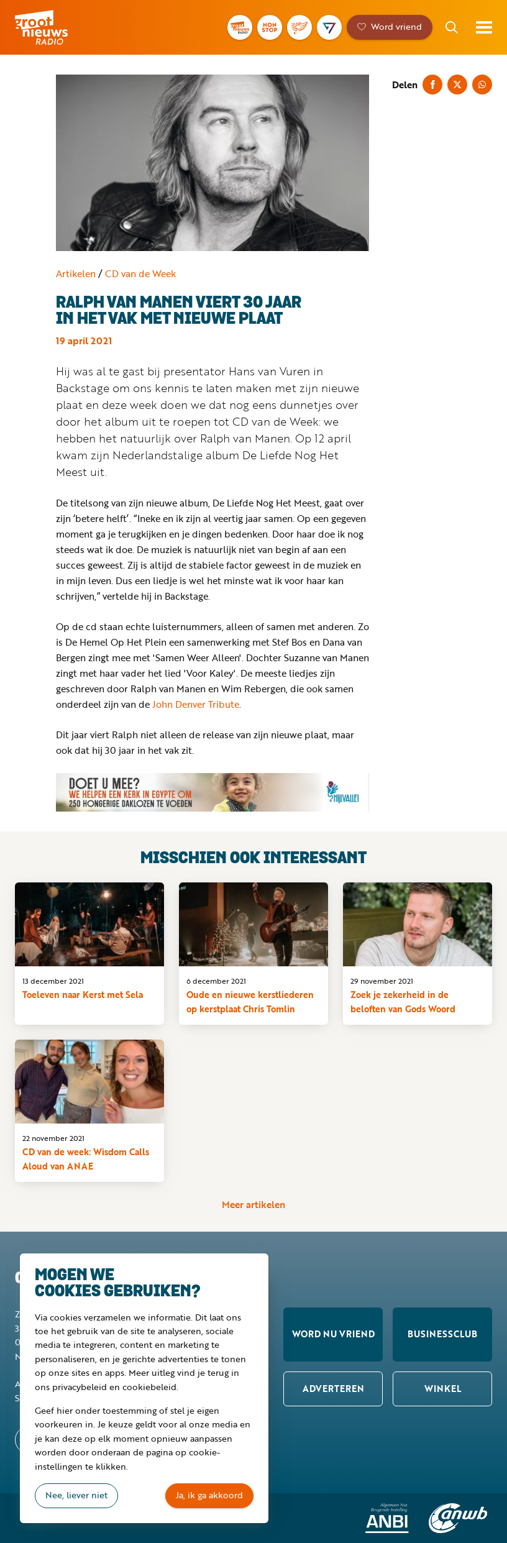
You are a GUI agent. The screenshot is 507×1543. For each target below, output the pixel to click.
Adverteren (333, 1388)
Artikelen (76, 273)
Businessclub (442, 1333)
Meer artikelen (253, 1204)
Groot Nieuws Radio (58, 27)
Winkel (442, 1388)
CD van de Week (140, 273)
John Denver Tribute (195, 704)
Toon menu (484, 27)
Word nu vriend (333, 1333)
